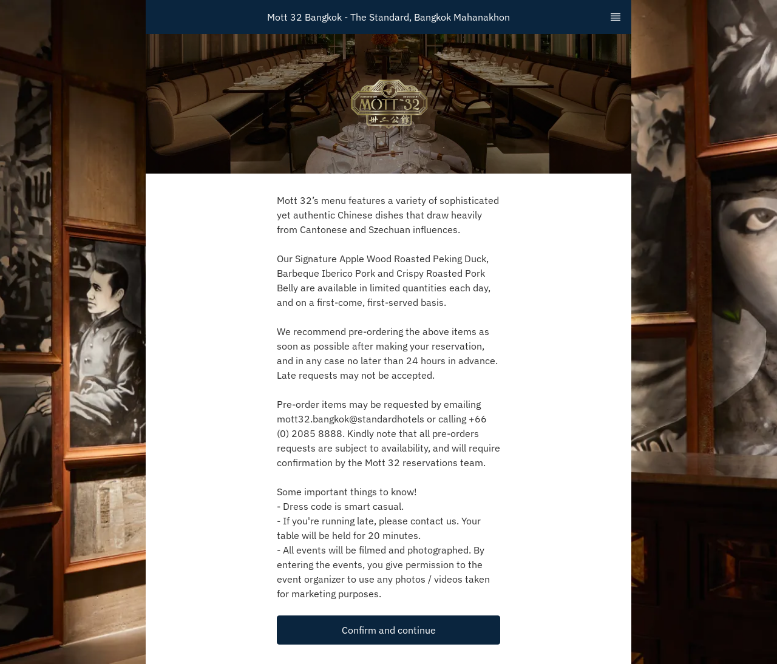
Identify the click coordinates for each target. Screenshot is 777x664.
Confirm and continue (389, 630)
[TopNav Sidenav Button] (615, 17)
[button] (388, 630)
